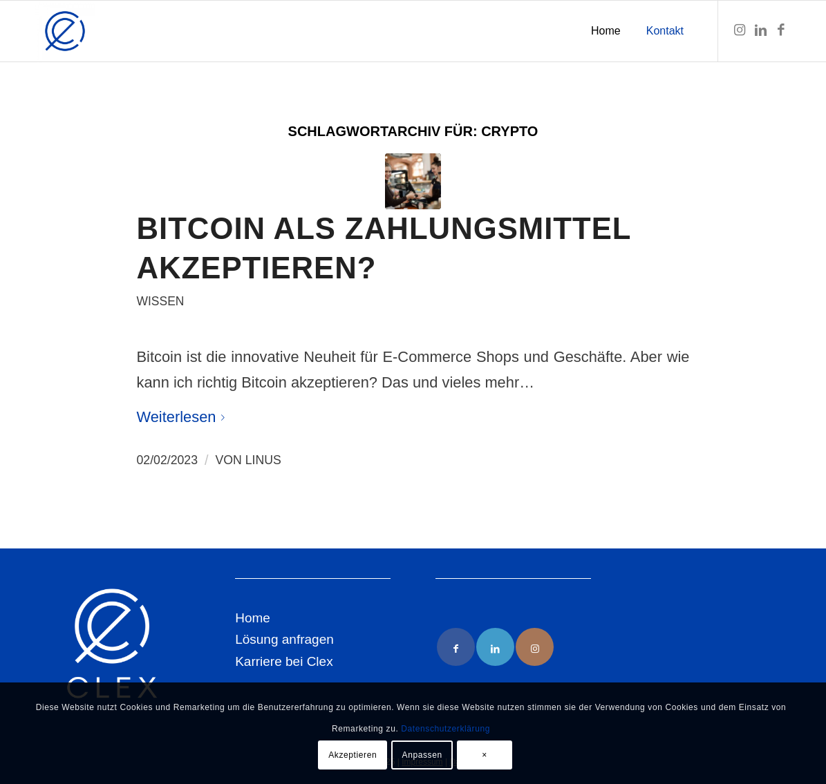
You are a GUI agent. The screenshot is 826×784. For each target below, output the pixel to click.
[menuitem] (606, 31)
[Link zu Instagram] (739, 30)
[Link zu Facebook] (781, 30)
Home (252, 618)
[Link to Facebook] (456, 647)
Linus (263, 460)
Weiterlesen (184, 417)
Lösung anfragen (284, 639)
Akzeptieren (352, 755)
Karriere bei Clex (284, 661)
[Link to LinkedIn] (495, 647)
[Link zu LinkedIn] (760, 30)
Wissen (161, 301)
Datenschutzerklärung (445, 729)
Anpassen (422, 755)
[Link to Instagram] (535, 647)
